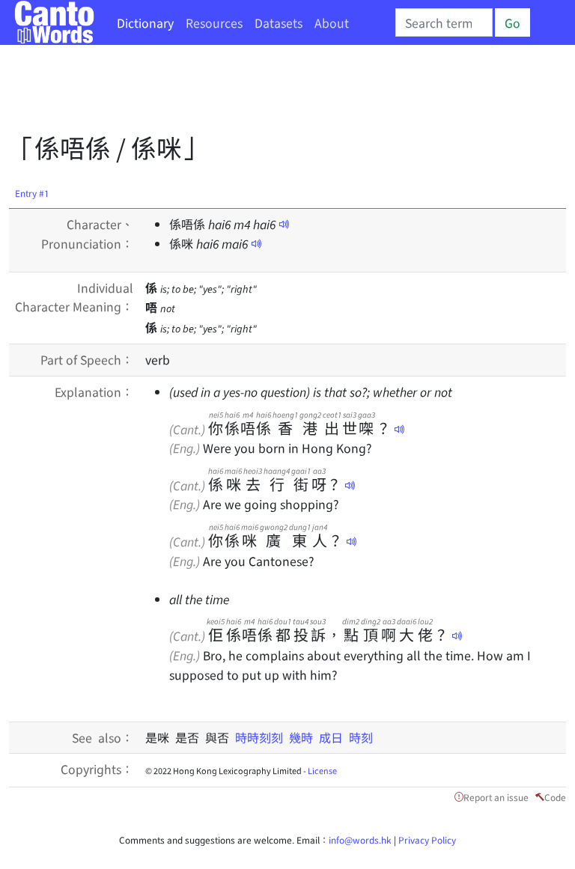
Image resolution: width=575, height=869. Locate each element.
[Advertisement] (281, 93)
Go (512, 22)
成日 (334, 737)
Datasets (278, 22)
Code (555, 796)
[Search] (444, 22)
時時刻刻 (262, 737)
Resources (214, 22)
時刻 (361, 737)
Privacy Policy (427, 839)
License (322, 770)
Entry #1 (32, 192)
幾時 (304, 737)
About (331, 22)
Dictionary (145, 22)
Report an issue (496, 796)
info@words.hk (360, 839)
